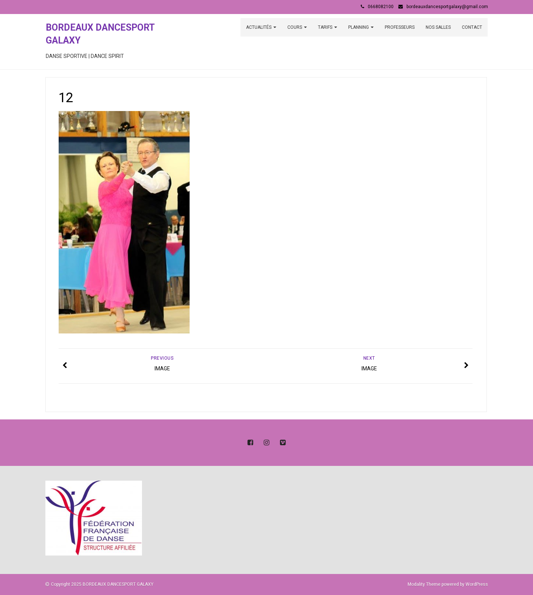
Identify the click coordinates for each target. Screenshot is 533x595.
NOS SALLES (438, 27)
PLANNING (361, 27)
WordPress (476, 584)
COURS (297, 27)
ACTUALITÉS (261, 27)
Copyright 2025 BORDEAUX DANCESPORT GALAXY (102, 584)
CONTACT (472, 27)
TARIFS (327, 27)
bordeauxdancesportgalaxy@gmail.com (447, 6)
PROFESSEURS (400, 27)
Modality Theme (424, 584)
